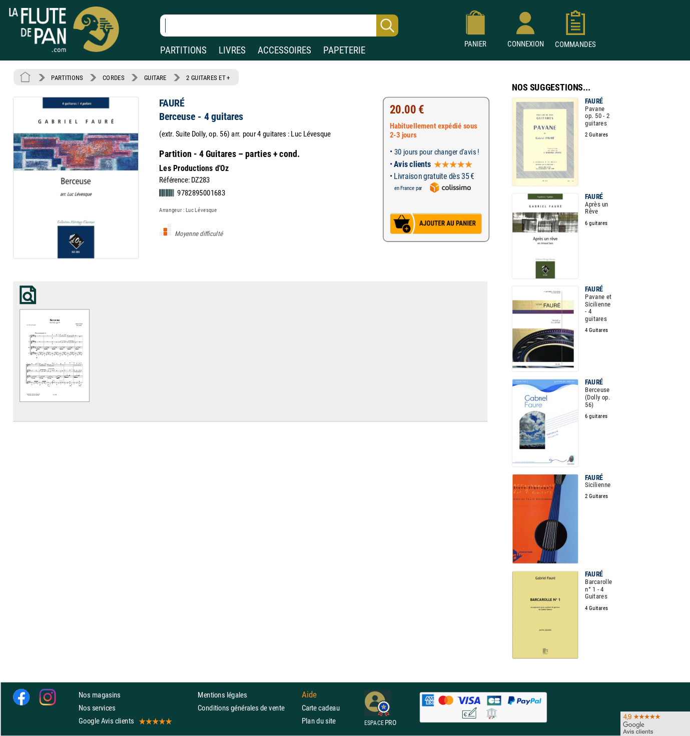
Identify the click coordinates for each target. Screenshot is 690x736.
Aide (309, 695)
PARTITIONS (183, 50)
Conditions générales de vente (247, 708)
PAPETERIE (344, 50)
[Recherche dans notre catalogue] (279, 25)
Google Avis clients (125, 721)
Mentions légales (222, 694)
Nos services (97, 708)
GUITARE (155, 78)
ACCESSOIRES (284, 50)
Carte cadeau (321, 708)
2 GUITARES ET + (208, 78)
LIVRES (232, 50)
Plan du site (319, 721)
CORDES (113, 78)
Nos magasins (100, 694)
